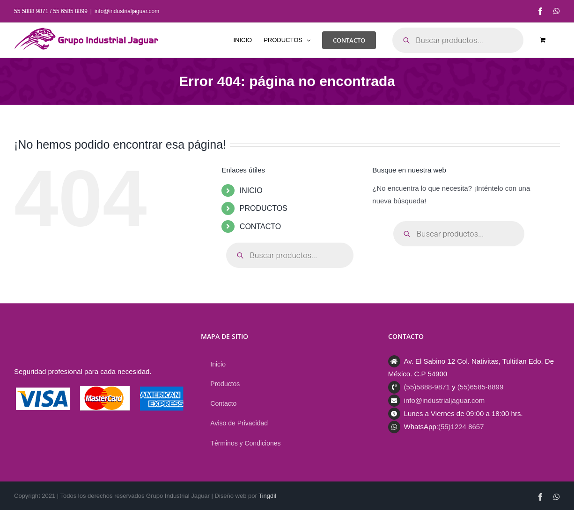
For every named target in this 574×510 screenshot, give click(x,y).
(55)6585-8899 (480, 387)
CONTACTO (260, 226)
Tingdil (267, 495)
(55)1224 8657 (461, 427)
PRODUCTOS (263, 208)
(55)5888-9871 (427, 387)
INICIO (251, 190)
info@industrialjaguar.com (127, 11)
